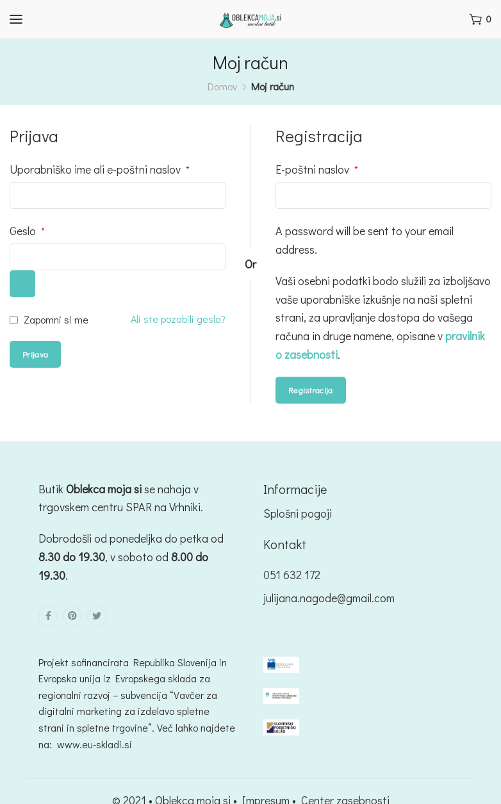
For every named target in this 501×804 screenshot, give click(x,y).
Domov (222, 86)
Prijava (35, 354)
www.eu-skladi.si (94, 744)
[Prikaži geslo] (22, 283)
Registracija (310, 389)
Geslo (27, 230)
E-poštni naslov (316, 169)
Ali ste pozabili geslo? (178, 318)
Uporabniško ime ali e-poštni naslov (100, 169)
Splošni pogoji (297, 513)
